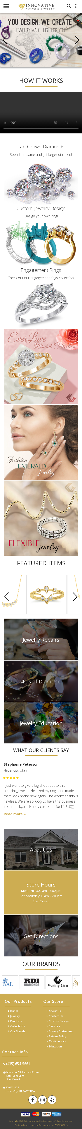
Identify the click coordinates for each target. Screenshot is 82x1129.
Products (16, 1021)
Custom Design (59, 1021)
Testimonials (57, 1041)
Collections (17, 1026)
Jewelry (15, 1016)
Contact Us (56, 1016)
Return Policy (57, 1036)
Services (54, 1026)
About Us (55, 1011)
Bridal (14, 1011)
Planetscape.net (46, 1125)
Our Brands (17, 1031)
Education (55, 1046)
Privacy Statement (61, 1031)
